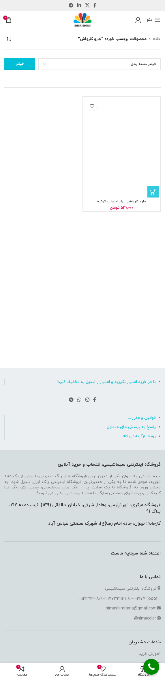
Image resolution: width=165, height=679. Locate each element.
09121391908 (88, 598)
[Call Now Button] (151, 667)
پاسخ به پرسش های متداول (131, 427)
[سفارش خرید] (8, 39)
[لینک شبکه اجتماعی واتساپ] (79, 399)
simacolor (147, 618)
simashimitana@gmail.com (131, 608)
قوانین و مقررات (141, 418)
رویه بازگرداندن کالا (139, 436)
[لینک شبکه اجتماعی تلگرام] (71, 5)
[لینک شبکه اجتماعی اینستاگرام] (87, 399)
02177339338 (116, 598)
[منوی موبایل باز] (154, 20)
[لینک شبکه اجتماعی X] (87, 5)
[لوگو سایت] (82, 19)
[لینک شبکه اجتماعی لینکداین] (79, 5)
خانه (157, 39)
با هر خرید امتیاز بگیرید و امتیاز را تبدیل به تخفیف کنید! (106, 382)
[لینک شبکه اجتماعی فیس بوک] (94, 5)
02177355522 (148, 598)
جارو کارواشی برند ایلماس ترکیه (121, 201)
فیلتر (20, 63)
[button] (153, 191)
